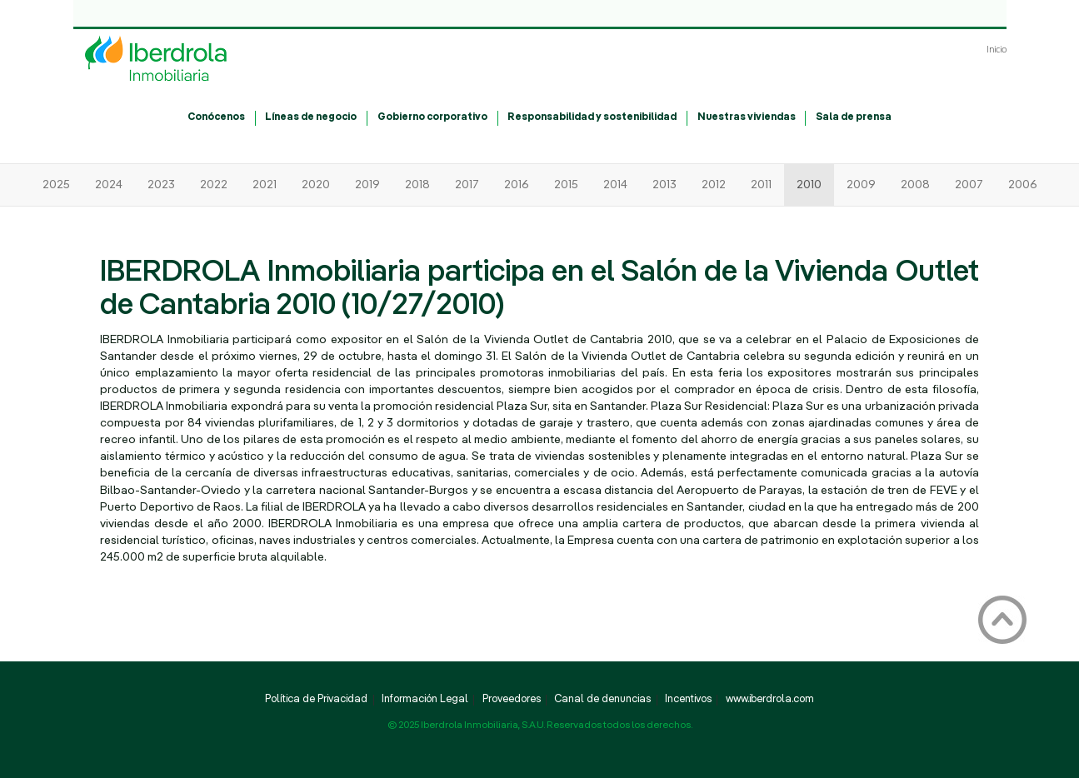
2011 (761, 185)
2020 (316, 185)
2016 (516, 185)
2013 (664, 185)
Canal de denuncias (602, 700)
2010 (809, 185)
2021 (264, 185)
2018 (417, 185)
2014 (615, 185)
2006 (1022, 185)
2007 (969, 185)
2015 (566, 185)
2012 (714, 185)
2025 (56, 185)
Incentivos (688, 700)
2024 (108, 185)
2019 (367, 185)
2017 (467, 185)
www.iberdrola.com (770, 700)
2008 (915, 185)
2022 (213, 185)
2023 (161, 185)
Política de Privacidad (316, 700)
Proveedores (511, 700)
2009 (861, 185)
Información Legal (425, 700)
